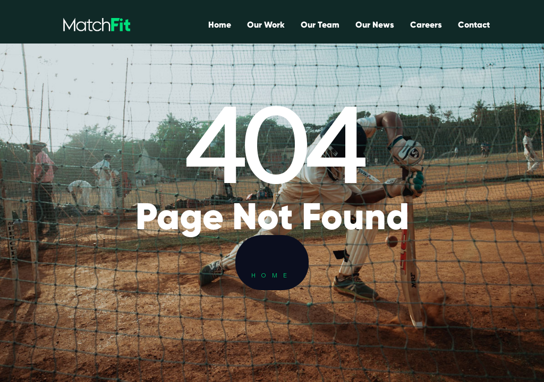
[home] (96, 24)
